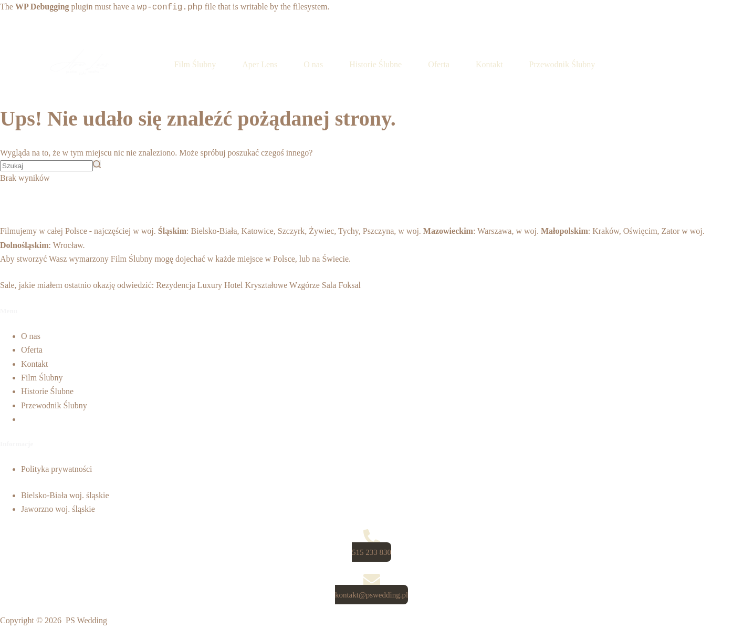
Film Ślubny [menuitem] (195, 64)
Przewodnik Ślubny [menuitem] (562, 64)
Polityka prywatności (56, 469)
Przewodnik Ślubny (54, 405)
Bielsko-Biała (214, 230)
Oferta (32, 349)
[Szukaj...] (46, 165)
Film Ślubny (132, 258)
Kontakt (34, 363)
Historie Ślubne (47, 391)
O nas (30, 336)
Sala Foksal (341, 285)
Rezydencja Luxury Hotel (199, 285)
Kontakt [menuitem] (489, 64)
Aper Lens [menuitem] (259, 64)
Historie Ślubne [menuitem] (375, 64)
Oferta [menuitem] (438, 64)
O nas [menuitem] (313, 64)
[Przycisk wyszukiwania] (97, 164)
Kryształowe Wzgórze (282, 285)
